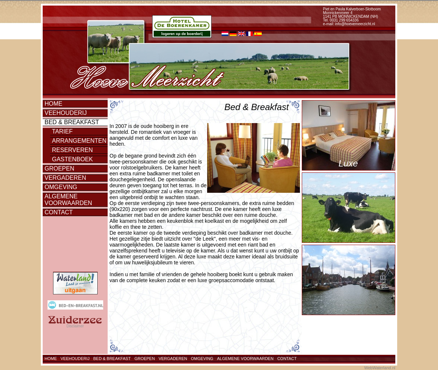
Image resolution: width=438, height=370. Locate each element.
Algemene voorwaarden (68, 199)
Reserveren (72, 150)
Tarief (62, 131)
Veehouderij (66, 113)
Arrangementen (79, 141)
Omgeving (61, 187)
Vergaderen (65, 178)
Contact (59, 212)
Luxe (348, 163)
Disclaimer (75, 326)
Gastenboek (72, 159)
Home (53, 103)
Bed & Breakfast (72, 122)
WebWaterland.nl (379, 368)
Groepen (59, 168)
